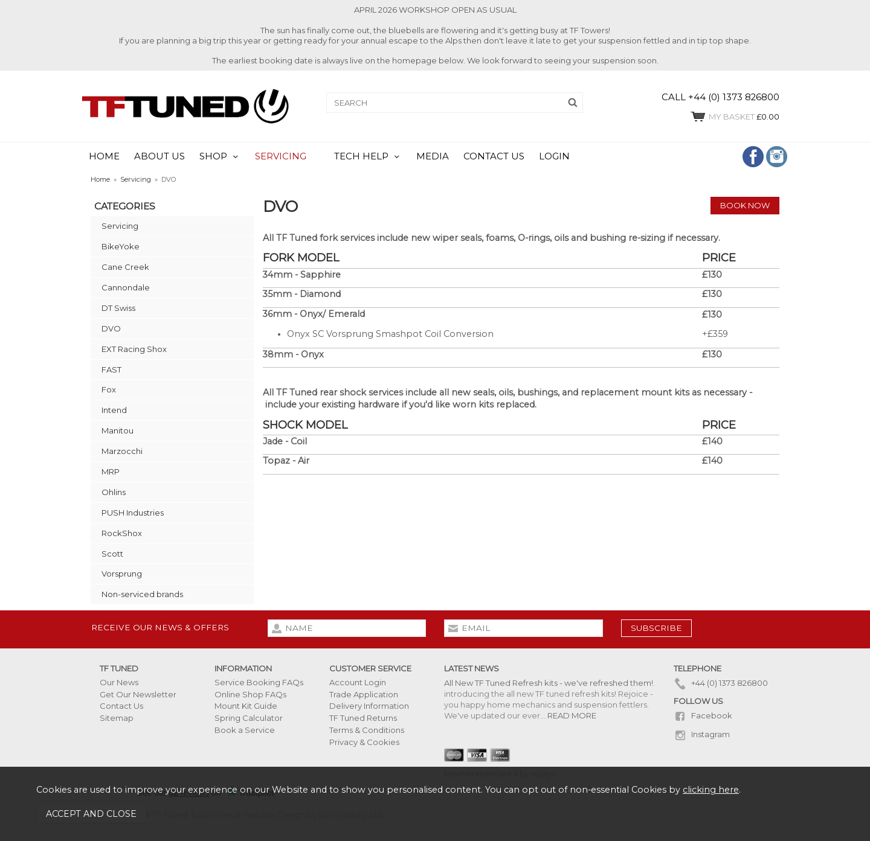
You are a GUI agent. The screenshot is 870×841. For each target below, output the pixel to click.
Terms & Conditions (366, 730)
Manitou (118, 430)
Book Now (745, 205)
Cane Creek (125, 267)
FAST (111, 369)
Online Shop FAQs (250, 694)
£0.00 (734, 116)
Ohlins (114, 492)
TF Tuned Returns (363, 718)
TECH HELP (361, 156)
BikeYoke (121, 246)
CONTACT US (493, 156)
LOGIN (554, 156)
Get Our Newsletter (138, 694)
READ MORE (571, 715)
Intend (114, 410)
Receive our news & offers (160, 627)
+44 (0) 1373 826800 (721, 683)
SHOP (213, 156)
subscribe (656, 628)
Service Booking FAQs (258, 682)
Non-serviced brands (142, 594)
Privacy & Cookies (364, 742)
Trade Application (363, 694)
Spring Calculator (248, 718)
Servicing (120, 226)
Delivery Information (369, 706)
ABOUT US (159, 156)
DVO (111, 328)
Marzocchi (122, 451)
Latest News (471, 668)
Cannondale (126, 287)
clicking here (711, 789)
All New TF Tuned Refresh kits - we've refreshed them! (548, 683)
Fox (109, 389)
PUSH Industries (133, 512)
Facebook (703, 715)
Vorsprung (122, 573)
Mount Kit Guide (245, 706)
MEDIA (432, 156)
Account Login (357, 682)
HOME (104, 156)
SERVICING (280, 156)
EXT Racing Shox (134, 349)
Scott (112, 553)
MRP (111, 471)
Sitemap (117, 718)
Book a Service (244, 730)
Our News (119, 682)
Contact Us (121, 706)
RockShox (122, 533)
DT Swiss (118, 308)
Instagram (702, 734)
